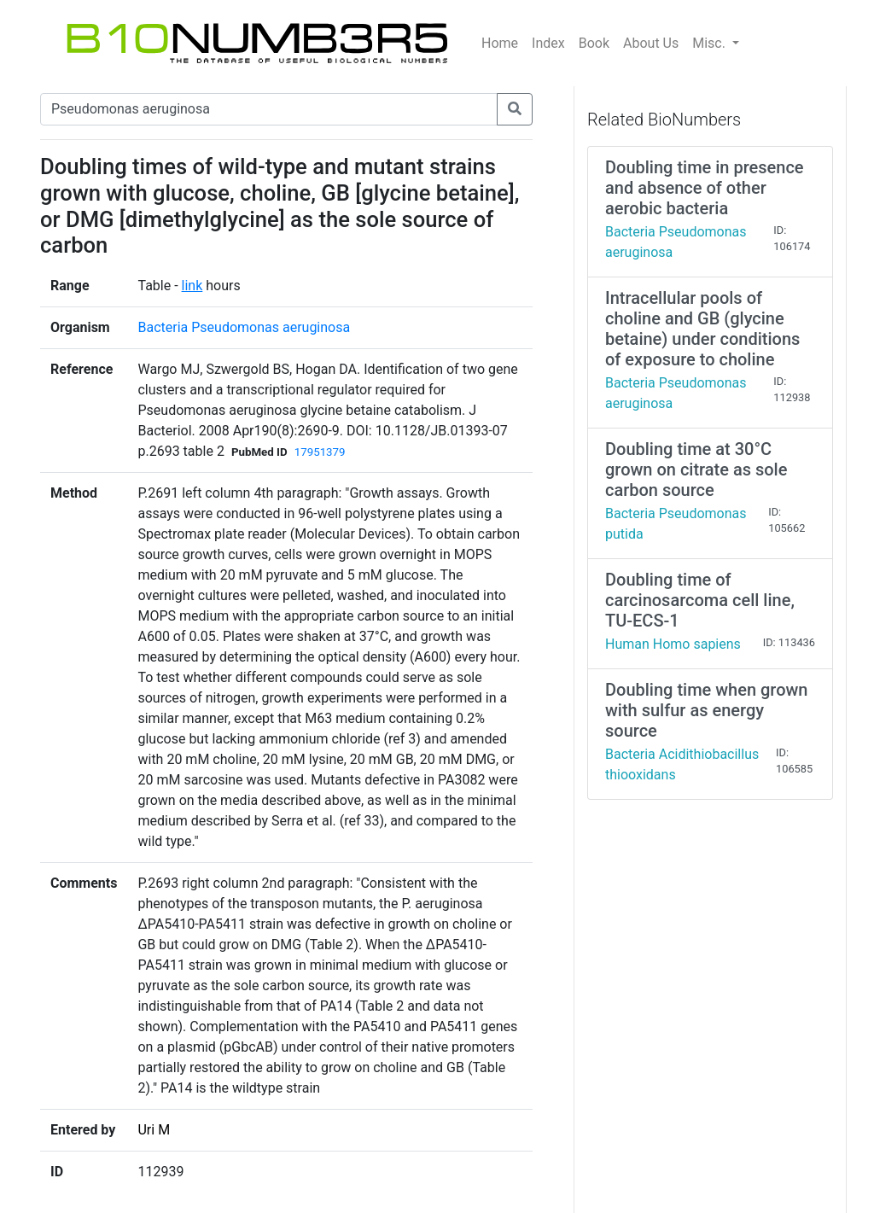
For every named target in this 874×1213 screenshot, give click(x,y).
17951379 (320, 452)
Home (499, 43)
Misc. (710, 43)
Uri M (153, 1130)
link (192, 285)
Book (594, 43)
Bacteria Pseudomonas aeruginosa (243, 327)
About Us (651, 43)
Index (548, 43)
